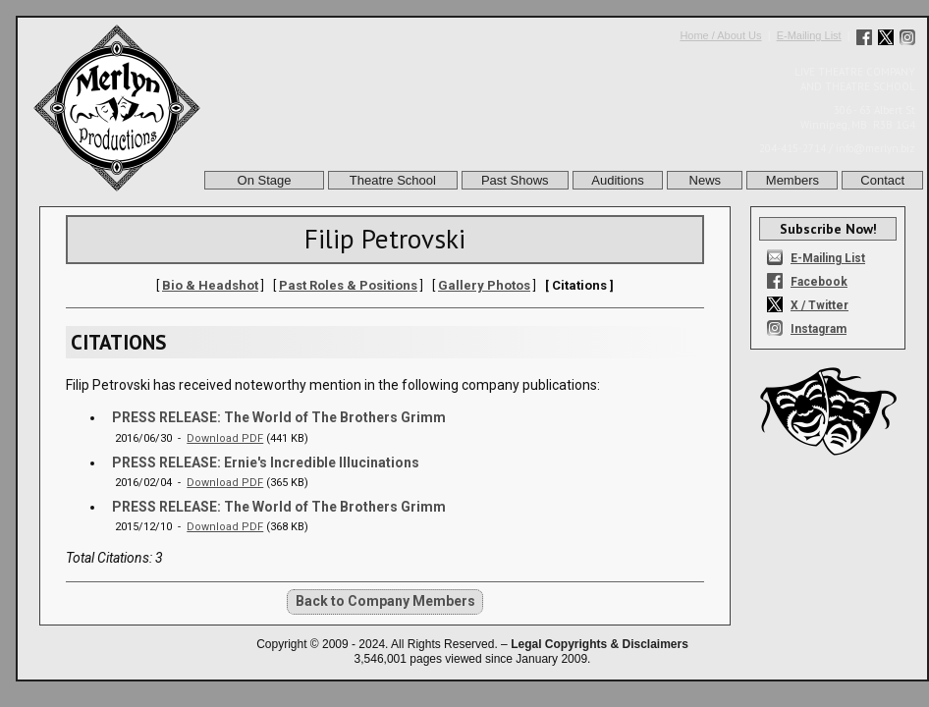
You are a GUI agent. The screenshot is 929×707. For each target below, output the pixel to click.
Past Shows (515, 180)
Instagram (819, 329)
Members (792, 180)
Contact (882, 180)
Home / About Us (720, 35)
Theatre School (393, 180)
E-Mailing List (809, 35)
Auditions (617, 180)
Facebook (819, 282)
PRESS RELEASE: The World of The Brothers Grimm (279, 417)
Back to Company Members (385, 601)
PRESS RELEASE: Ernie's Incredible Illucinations (265, 462)
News (705, 180)
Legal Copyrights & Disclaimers (599, 644)
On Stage (265, 180)
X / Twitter (819, 305)
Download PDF (225, 438)
